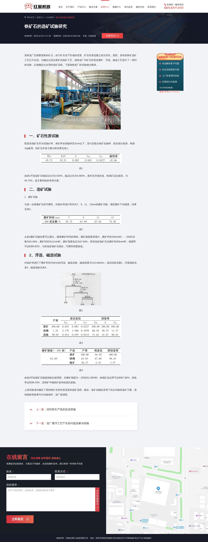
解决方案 (93, 7)
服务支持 (140, 7)
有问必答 (128, 7)
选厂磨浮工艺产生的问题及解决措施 (68, 423)
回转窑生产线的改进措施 (61, 409)
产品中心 (81, 7)
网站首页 (30, 17)
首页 (60, 7)
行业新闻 (50, 17)
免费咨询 (112, 35)
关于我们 (70, 7)
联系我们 (152, 7)
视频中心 (116, 7)
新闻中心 (105, 7)
